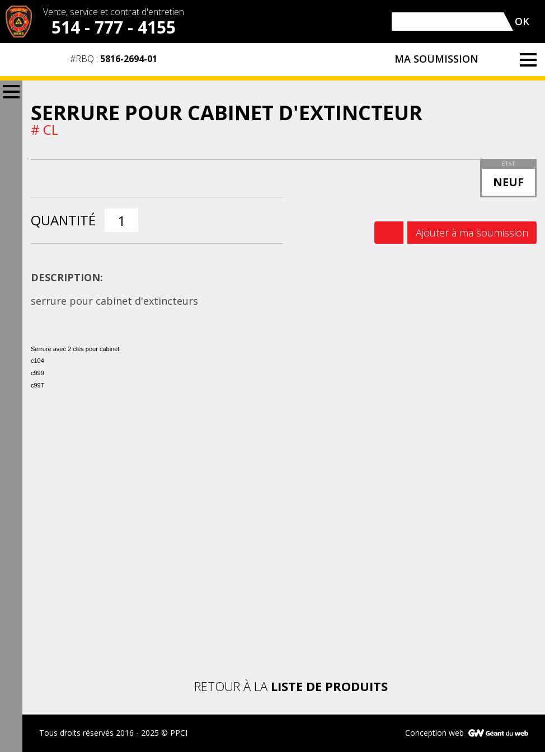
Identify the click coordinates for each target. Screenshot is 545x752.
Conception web (434, 732)
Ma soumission (450, 60)
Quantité (63, 220)
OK (522, 21)
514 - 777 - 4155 (113, 27)
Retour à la (284, 686)
